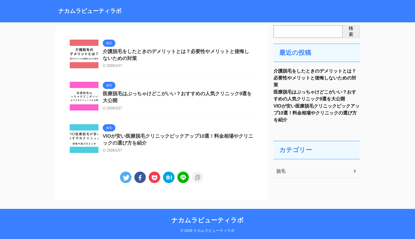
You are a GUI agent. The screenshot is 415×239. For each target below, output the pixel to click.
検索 (351, 31)
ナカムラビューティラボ (89, 11)
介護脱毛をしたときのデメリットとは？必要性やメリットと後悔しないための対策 (315, 79)
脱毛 (280, 176)
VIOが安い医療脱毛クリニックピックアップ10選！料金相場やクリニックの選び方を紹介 (317, 117)
